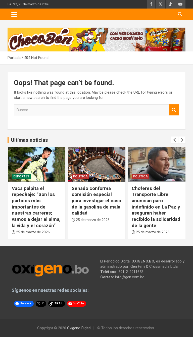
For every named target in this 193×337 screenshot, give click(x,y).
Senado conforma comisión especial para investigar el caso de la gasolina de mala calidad (96, 200)
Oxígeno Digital (79, 328)
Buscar (174, 110)
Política (80, 176)
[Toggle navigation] (14, 14)
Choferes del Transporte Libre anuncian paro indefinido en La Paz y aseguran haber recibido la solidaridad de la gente (156, 206)
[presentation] (174, 140)
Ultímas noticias (29, 140)
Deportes (21, 176)
